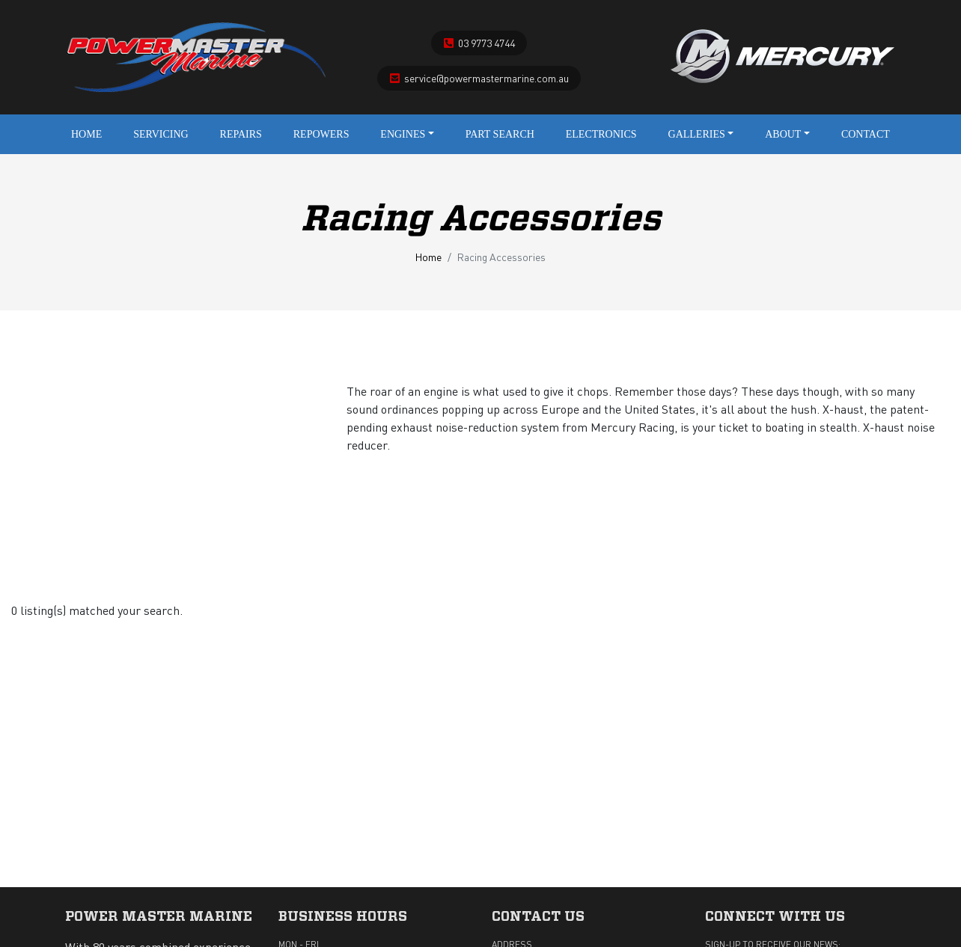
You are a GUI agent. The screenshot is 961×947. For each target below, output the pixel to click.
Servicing (161, 134)
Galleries (701, 134)
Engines (406, 134)
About (787, 134)
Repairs (241, 134)
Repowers (321, 134)
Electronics (601, 134)
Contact (865, 134)
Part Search (500, 134)
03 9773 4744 (486, 42)
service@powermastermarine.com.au (486, 78)
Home (86, 134)
